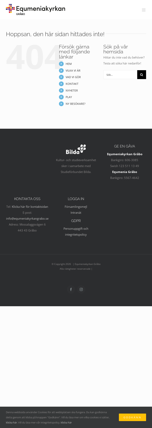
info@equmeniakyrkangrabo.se (27, 218)
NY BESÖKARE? (75, 104)
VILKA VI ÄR (73, 70)
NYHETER (72, 90)
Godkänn (132, 417)
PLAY (69, 97)
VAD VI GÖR (73, 77)
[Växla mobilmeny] (144, 10)
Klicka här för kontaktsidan (30, 207)
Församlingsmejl (76, 207)
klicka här (11, 422)
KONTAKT (72, 84)
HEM (69, 64)
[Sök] (141, 74)
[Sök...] (120, 74)
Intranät (76, 212)
